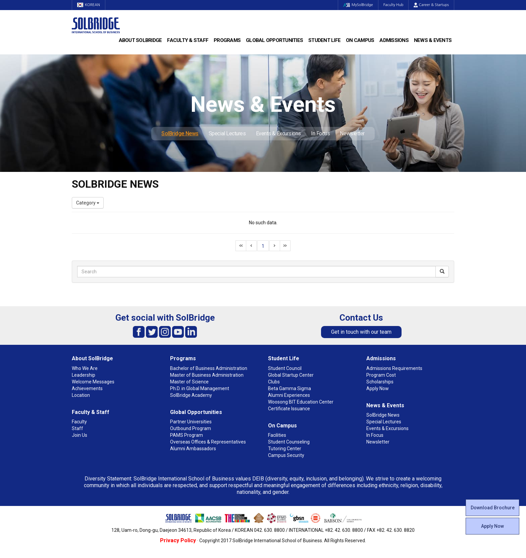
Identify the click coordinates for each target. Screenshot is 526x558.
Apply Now (492, 526)
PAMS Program (186, 435)
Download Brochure (493, 507)
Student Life (324, 40)
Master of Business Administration (207, 375)
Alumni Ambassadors (193, 448)
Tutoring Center (284, 448)
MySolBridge (358, 5)
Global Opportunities (274, 40)
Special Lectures (227, 133)
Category (87, 202)
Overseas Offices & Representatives (208, 442)
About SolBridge (140, 40)
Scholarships (379, 381)
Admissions (394, 40)
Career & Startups (431, 5)
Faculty (79, 421)
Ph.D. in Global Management (199, 388)
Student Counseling (289, 442)
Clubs (274, 381)
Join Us (79, 435)
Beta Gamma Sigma (289, 388)
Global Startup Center (291, 375)
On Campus (360, 40)
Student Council (285, 368)
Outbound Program (190, 428)
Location (81, 395)
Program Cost (381, 375)
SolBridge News (180, 133)
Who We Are (85, 368)
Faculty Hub (393, 5)
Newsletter (352, 133)
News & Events (433, 40)
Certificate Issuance (289, 408)
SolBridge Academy (191, 395)
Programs (227, 40)
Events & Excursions (278, 133)
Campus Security (286, 455)
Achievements (87, 388)
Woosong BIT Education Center (300, 402)
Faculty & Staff (187, 40)
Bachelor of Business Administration (208, 368)
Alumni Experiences (289, 395)
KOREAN (88, 5)
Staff (77, 428)
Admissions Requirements (394, 368)
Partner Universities (191, 421)
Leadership (83, 375)
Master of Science (189, 381)
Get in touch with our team (361, 332)
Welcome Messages (93, 381)
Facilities (277, 435)
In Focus (320, 133)
